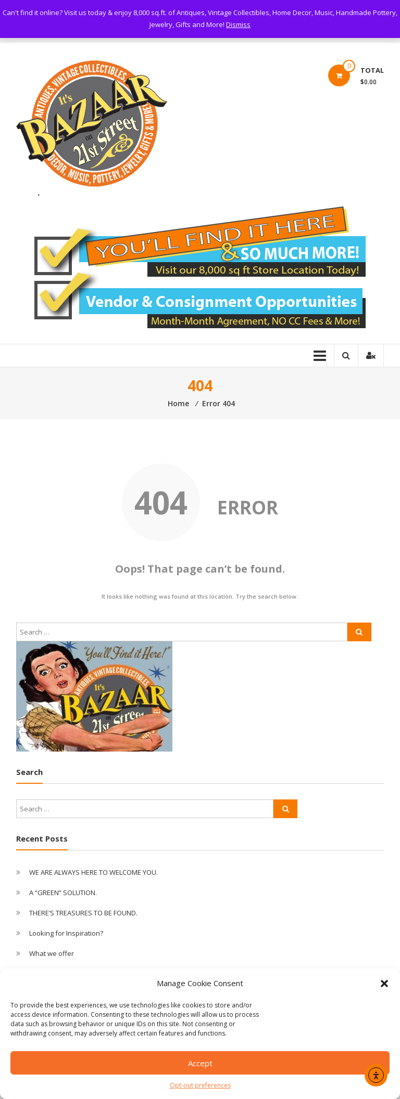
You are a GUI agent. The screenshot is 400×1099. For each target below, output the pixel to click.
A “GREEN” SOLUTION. (63, 892)
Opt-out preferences (200, 1085)
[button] (384, 983)
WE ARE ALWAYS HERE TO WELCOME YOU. (93, 872)
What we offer (51, 953)
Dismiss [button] (238, 24)
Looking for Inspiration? (66, 933)
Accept (200, 1063)
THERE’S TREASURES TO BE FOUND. (83, 912)
